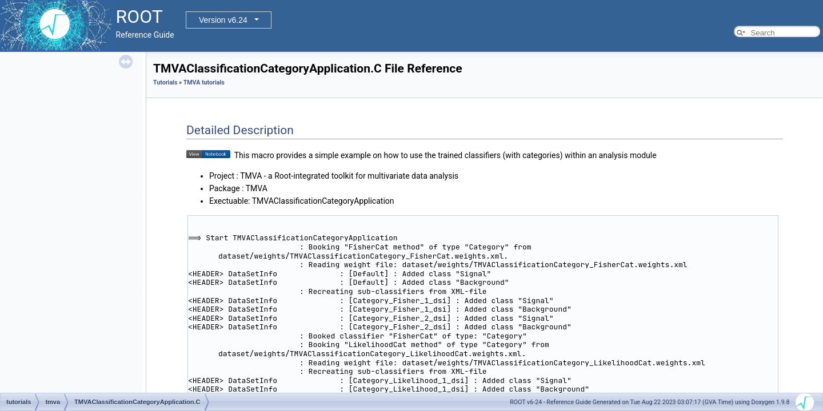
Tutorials (165, 82)
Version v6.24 (223, 20)
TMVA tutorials (204, 82)
